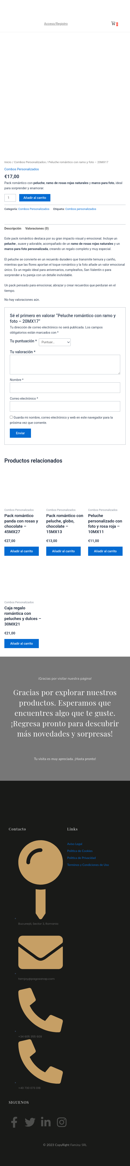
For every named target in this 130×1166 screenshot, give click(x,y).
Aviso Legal (74, 844)
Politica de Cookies (79, 851)
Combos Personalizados (30, 162)
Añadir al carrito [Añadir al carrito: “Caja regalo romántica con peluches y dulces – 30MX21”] (21, 644)
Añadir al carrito (35, 198)
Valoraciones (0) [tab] (37, 228)
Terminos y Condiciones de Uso (88, 865)
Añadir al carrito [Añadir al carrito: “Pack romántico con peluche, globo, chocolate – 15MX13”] (63, 551)
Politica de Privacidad (81, 858)
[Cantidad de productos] (10, 198)
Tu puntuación (23, 341)
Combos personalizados (80, 209)
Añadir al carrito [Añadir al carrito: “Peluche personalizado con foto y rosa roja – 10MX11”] (105, 551)
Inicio (7, 162)
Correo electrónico (24, 398)
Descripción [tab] (12, 228)
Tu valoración (22, 352)
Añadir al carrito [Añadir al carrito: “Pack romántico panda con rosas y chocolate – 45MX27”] (21, 551)
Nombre (16, 380)
